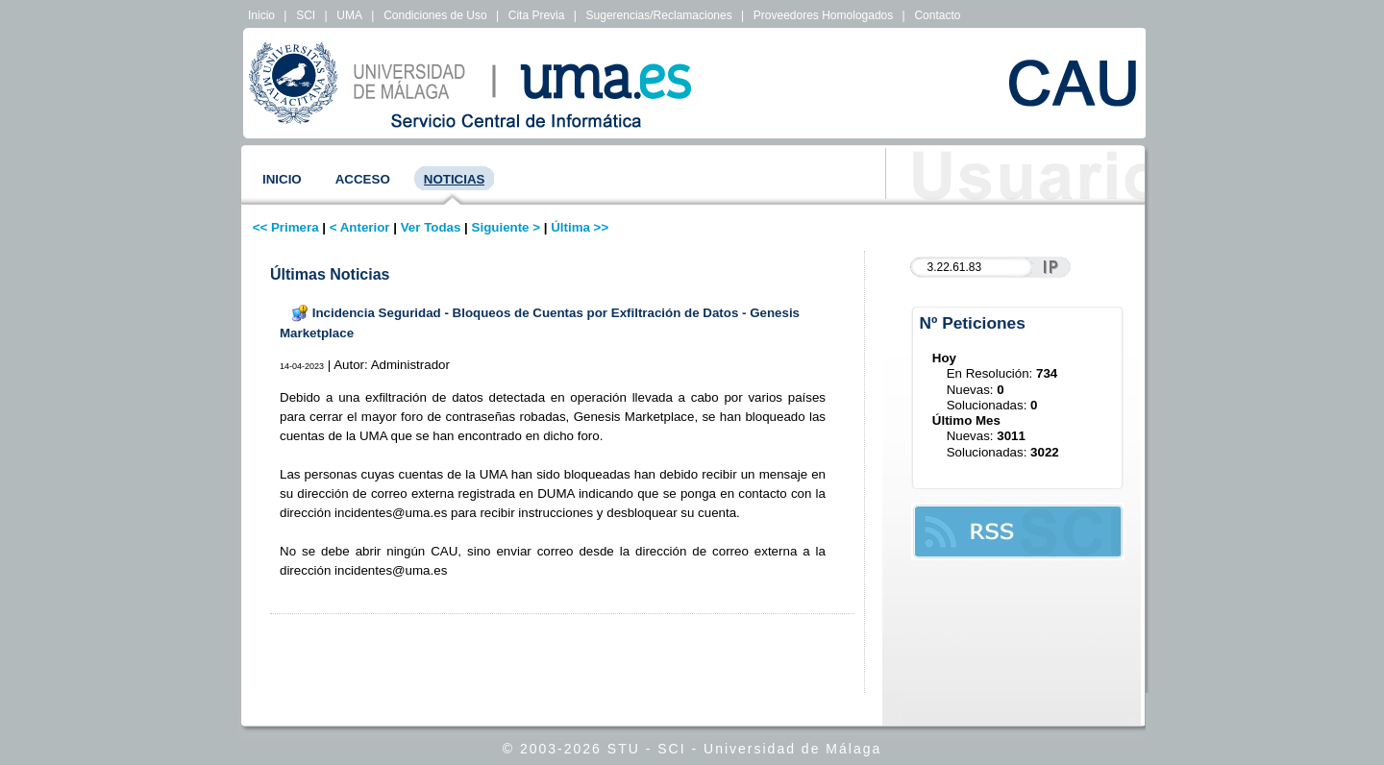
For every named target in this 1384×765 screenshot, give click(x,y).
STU (623, 748)
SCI (305, 15)
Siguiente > (506, 227)
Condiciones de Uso (434, 15)
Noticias (454, 179)
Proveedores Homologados (823, 15)
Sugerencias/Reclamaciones (659, 15)
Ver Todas (431, 227)
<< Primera (286, 227)
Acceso (362, 179)
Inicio (261, 15)
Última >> (579, 227)
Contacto (937, 15)
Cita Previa (536, 15)
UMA (349, 15)
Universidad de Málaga (792, 748)
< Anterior (360, 227)
